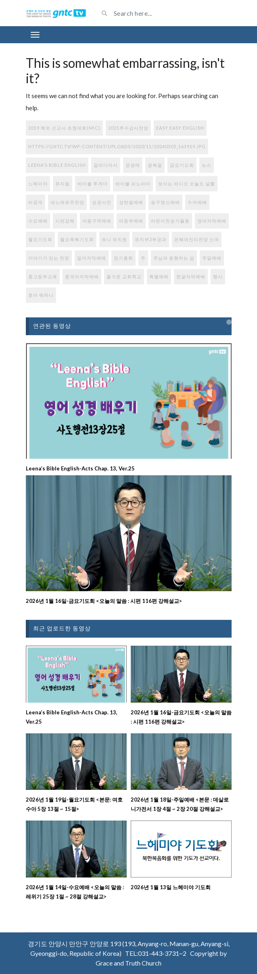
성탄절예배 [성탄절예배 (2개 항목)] (131, 202)
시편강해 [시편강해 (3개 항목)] (65, 220)
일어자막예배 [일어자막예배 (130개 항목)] (91, 257)
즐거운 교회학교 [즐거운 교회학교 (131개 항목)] (124, 276)
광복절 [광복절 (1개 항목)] (155, 165)
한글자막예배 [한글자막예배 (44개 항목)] (190, 276)
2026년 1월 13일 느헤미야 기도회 (171, 887)
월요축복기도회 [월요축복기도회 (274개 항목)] (77, 239)
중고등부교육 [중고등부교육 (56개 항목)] (42, 276)
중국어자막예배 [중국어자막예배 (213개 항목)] (82, 276)
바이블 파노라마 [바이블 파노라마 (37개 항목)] (132, 183)
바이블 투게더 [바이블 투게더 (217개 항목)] (92, 183)
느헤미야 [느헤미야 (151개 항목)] (38, 183)
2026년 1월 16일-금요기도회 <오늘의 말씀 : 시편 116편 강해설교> (104, 601)
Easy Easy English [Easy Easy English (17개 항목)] (180, 127)
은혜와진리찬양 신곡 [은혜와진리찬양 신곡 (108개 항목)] (196, 239)
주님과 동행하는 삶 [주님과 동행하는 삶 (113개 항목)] (173, 257)
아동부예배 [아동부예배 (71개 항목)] (131, 220)
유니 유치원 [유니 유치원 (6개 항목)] (114, 239)
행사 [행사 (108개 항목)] (218, 276)
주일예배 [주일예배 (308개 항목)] (211, 257)
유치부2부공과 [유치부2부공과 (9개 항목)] (151, 239)
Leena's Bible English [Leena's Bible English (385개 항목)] (57, 165)
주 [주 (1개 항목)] (143, 257)
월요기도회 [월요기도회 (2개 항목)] (40, 239)
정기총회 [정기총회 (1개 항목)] (123, 257)
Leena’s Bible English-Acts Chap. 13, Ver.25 (80, 468)
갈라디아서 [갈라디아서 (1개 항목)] (106, 165)
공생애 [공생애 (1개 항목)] (132, 165)
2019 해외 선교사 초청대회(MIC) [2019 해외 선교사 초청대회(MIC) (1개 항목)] (64, 127)
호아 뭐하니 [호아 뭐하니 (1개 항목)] (41, 295)
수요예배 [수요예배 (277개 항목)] (38, 220)
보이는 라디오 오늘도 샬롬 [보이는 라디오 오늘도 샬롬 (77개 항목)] (186, 183)
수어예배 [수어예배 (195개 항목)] (197, 202)
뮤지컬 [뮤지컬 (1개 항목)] (62, 183)
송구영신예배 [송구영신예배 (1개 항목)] (165, 202)
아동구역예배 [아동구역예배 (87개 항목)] (96, 220)
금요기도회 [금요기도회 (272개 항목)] (182, 165)
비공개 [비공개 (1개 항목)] (35, 202)
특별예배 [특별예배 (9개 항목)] (159, 276)
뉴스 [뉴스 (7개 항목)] (206, 165)
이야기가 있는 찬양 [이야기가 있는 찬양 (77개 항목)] (48, 257)
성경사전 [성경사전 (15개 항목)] (101, 202)
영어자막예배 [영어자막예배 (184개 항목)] (211, 220)
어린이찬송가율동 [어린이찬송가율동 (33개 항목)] (170, 220)
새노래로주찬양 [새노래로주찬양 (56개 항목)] (67, 202)
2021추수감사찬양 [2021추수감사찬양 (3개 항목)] (128, 127)
